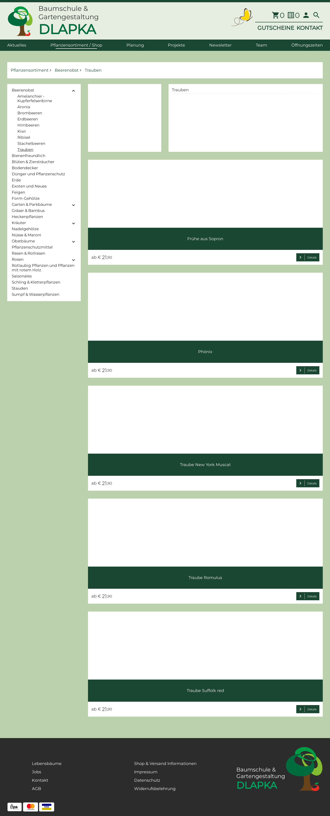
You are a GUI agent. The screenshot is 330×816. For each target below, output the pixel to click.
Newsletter (220, 45)
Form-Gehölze (26, 198)
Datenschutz (147, 780)
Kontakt (40, 780)
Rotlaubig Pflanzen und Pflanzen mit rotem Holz (43, 267)
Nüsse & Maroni (26, 235)
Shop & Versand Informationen (165, 763)
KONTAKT (310, 28)
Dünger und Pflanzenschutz (38, 174)
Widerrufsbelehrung (155, 788)
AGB (36, 788)
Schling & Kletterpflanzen (36, 282)
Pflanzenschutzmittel (32, 247)
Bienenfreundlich (28, 155)
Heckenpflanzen (27, 216)
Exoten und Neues (29, 186)
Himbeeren (28, 125)
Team (261, 45)
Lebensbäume (47, 763)
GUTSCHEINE (275, 28)
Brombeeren (29, 113)
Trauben (25, 149)
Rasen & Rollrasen (28, 253)
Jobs (36, 771)
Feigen (18, 192)
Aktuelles (16, 45)
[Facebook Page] (14, 784)
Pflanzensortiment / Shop (76, 45)
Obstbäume (23, 241)
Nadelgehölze (25, 229)
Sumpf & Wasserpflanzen (35, 294)
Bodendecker (25, 168)
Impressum (145, 771)
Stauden (20, 288)
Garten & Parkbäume (32, 204)
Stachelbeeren (31, 143)
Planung (135, 45)
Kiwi (21, 131)
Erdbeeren (27, 119)
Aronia (23, 107)
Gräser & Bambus (28, 210)
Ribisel (23, 137)
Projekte (176, 45)
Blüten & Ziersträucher (33, 161)
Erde (16, 180)
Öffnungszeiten (307, 45)
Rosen (18, 259)
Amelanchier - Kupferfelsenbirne (34, 98)
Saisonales (22, 276)
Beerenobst (23, 90)
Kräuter (19, 222)
